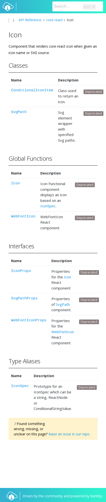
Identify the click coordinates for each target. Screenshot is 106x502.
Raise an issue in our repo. (69, 434)
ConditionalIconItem (32, 90)
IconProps (21, 271)
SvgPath (19, 112)
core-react (54, 20)
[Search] (77, 6)
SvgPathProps (24, 298)
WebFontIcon (23, 216)
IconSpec (48, 205)
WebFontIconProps (28, 320)
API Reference (30, 20)
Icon (15, 183)
